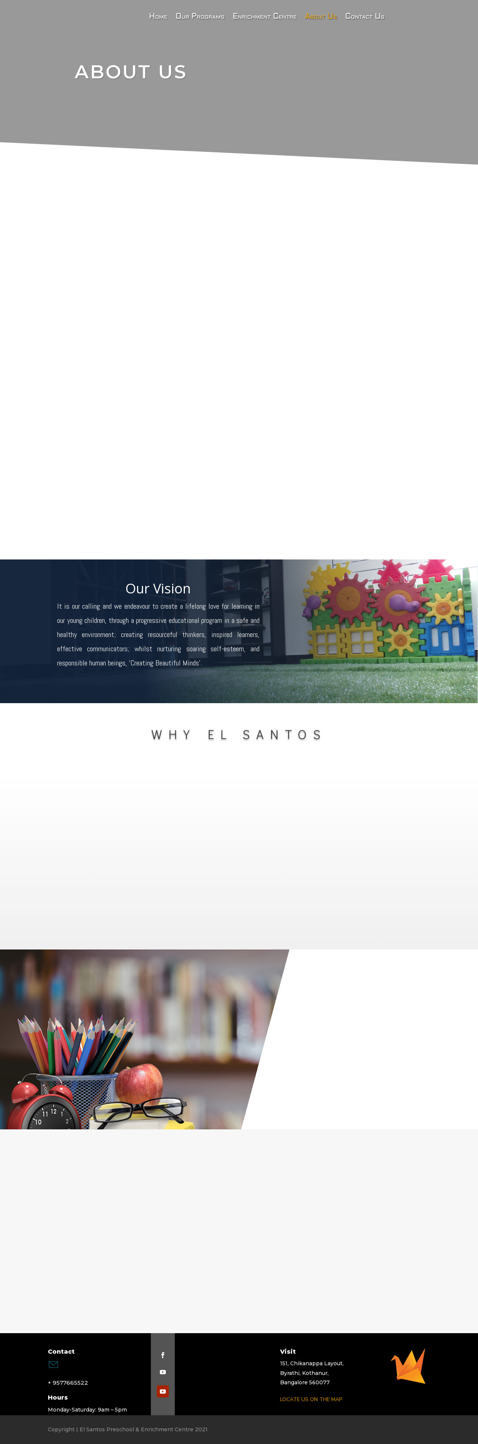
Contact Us (364, 17)
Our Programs (200, 17)
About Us (321, 17)
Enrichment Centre (265, 17)
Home (150, 17)
